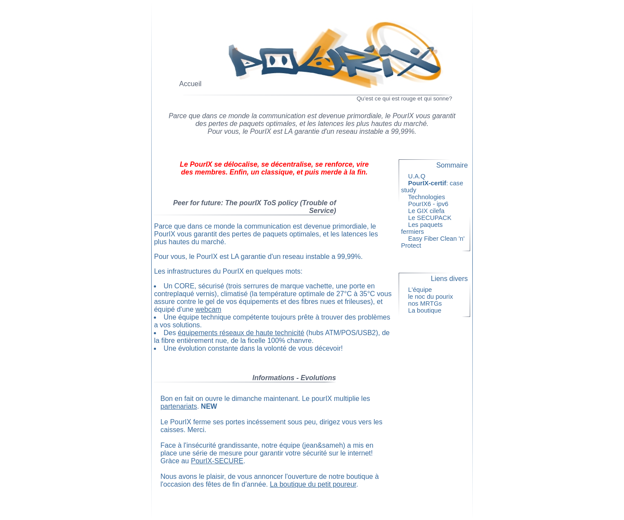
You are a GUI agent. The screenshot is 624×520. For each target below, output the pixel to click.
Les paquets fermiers (421, 228)
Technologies (426, 197)
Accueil (190, 83)
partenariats (178, 406)
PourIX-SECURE (217, 461)
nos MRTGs (425, 303)
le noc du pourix (430, 296)
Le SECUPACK (429, 217)
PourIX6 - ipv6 (428, 203)
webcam (208, 309)
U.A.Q (416, 176)
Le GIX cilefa (426, 210)
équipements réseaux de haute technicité (241, 332)
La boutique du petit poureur (313, 484)
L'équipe (420, 289)
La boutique (424, 310)
